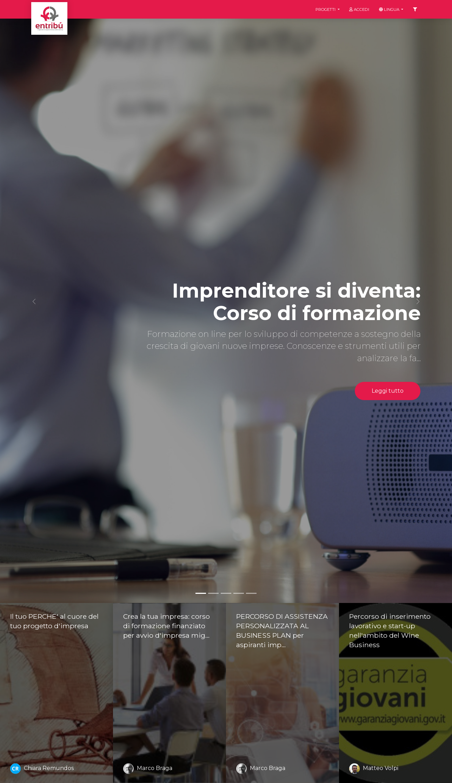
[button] (34, 301)
